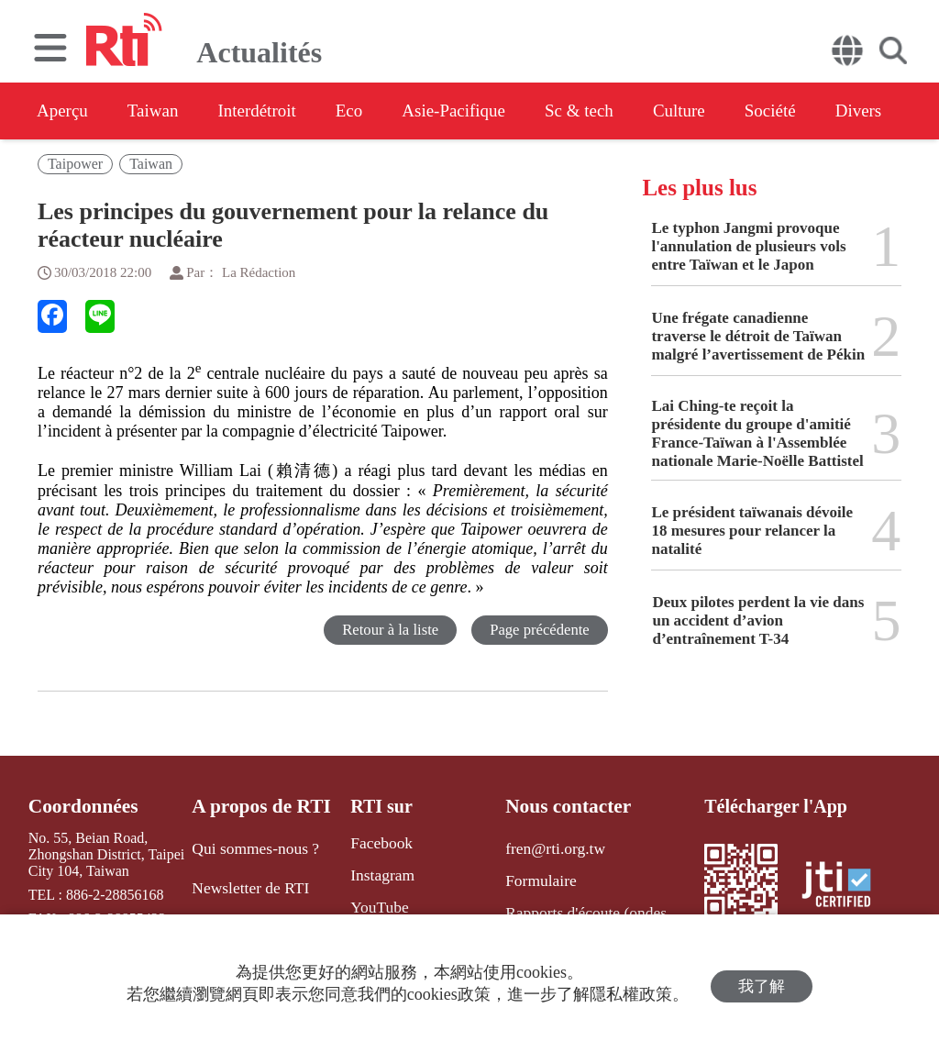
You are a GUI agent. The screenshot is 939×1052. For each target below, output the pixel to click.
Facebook (372, 842)
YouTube (370, 904)
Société (839, 111)
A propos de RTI (260, 806)
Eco (378, 111)
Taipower (75, 164)
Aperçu (64, 111)
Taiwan (164, 111)
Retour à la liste (387, 629)
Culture (739, 111)
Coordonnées (79, 806)
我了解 (761, 983)
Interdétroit (277, 111)
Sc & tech (629, 111)
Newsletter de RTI (249, 883)
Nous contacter (561, 806)
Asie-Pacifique (493, 111)
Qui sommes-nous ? (253, 846)
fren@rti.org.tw (548, 846)
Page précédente (539, 629)
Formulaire (535, 876)
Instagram (373, 872)
